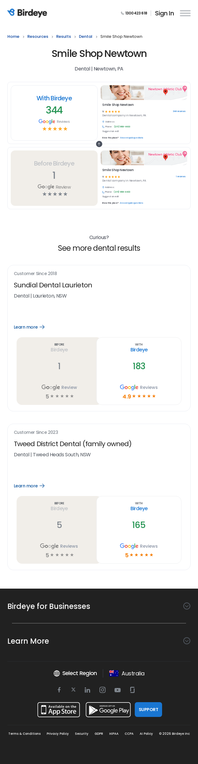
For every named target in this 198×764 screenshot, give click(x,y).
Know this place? (110, 203)
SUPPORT (148, 709)
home (13, 37)
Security (81, 733)
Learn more (33, 327)
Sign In (164, 13)
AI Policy (146, 733)
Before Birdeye (54, 163)
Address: (110, 187)
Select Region (75, 673)
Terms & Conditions (24, 733)
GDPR (99, 733)
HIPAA (113, 733)
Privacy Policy (58, 733)
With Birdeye (54, 98)
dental (85, 37)
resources (37, 37)
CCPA (129, 733)
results (63, 37)
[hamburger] (184, 13)
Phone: (108, 192)
